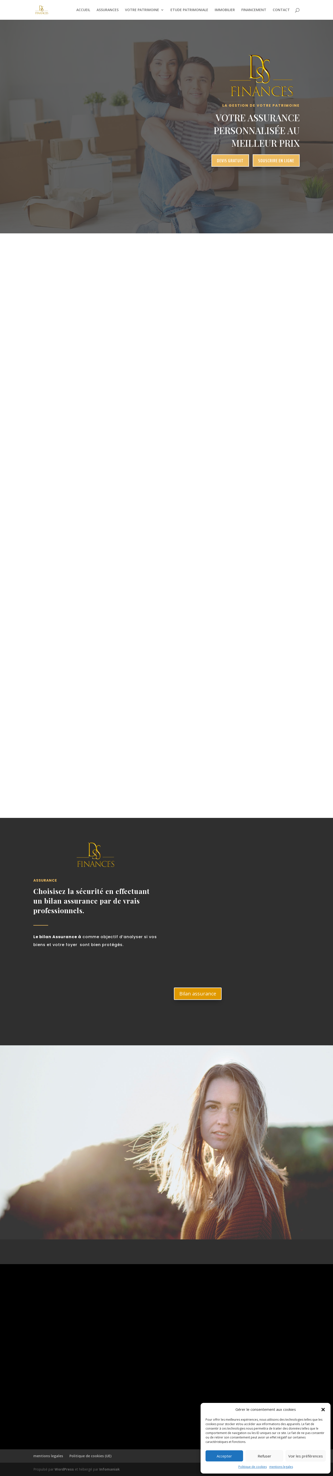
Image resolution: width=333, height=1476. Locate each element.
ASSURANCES (108, 10)
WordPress (64, 1469)
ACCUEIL (83, 10)
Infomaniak (109, 1469)
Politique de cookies (252, 1467)
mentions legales (281, 1467)
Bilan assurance (197, 993)
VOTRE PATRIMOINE (142, 10)
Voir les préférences (305, 1456)
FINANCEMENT (253, 10)
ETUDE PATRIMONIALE (189, 10)
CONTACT (281, 10)
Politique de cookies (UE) (90, 1456)
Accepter (224, 1456)
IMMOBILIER (225, 10)
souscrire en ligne (276, 160)
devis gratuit (230, 160)
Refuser (264, 1456)
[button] (323, 1409)
